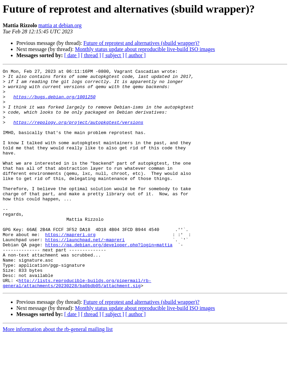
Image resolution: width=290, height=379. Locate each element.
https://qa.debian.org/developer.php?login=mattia (108, 280)
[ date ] (72, 55)
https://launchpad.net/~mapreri (85, 274)
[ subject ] (113, 55)
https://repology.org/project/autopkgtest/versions (78, 133)
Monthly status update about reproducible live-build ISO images (145, 49)
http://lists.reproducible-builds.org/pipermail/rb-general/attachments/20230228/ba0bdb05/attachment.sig (77, 326)
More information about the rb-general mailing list (58, 373)
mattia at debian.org (60, 25)
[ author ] (135, 55)
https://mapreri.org (70, 268)
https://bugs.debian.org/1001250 (54, 103)
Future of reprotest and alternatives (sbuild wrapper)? (141, 43)
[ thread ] (91, 55)
